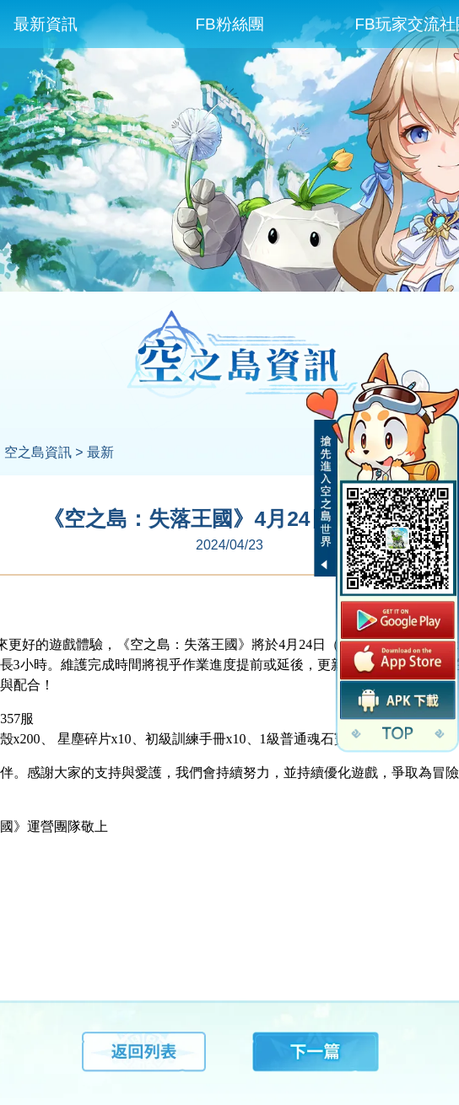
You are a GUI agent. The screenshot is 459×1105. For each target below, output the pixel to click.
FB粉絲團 (229, 24)
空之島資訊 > (44, 452)
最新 (100, 452)
